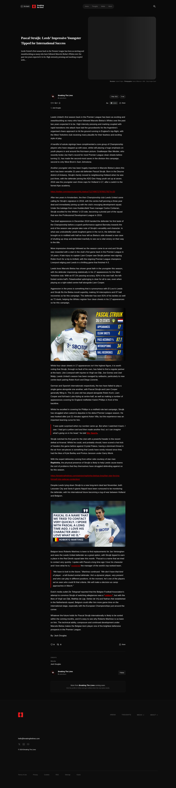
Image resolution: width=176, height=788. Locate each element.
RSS (57, 775)
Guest (79, 775)
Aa (107, 103)
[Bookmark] (59, 103)
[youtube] (28, 744)
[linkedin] (23, 744)
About (110, 6)
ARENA (113, 715)
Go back (25, 6)
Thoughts (95, 6)
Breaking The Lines (65, 95)
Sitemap (67, 775)
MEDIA (140, 715)
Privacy (35, 775)
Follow (122, 673)
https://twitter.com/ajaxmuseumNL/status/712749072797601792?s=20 (83, 191)
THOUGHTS (126, 715)
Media (103, 6)
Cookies (46, 775)
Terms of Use (22, 775)
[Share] (122, 103)
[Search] (154, 6)
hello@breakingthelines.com (29, 739)
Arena (86, 6)
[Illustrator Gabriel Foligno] (116, 81)
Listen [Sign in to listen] (114, 103)
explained (75, 566)
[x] (19, 744)
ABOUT (154, 715)
